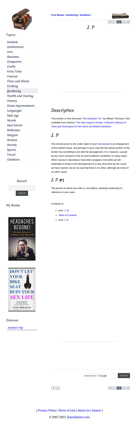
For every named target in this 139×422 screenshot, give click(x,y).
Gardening (14, 91)
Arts (10, 52)
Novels (11, 120)
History (12, 101)
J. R (66, 220)
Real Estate (14, 125)
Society (12, 145)
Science (12, 140)
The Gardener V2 (92, 118)
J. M (66, 210)
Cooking (12, 86)
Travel (11, 155)
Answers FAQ (15, 328)
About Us (84, 410)
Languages (14, 111)
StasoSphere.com (78, 417)
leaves (106, 144)
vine (100, 144)
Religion (12, 135)
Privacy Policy (47, 410)
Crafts (11, 67)
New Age (13, 116)
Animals (12, 42)
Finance (12, 76)
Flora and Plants (18, 81)
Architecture (15, 47)
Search (96, 410)
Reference (13, 130)
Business (13, 57)
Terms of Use (66, 410)
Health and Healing (20, 96)
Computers (14, 62)
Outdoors (13, 160)
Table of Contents (67, 215)
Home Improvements (20, 106)
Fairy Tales (14, 71)
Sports (11, 150)
